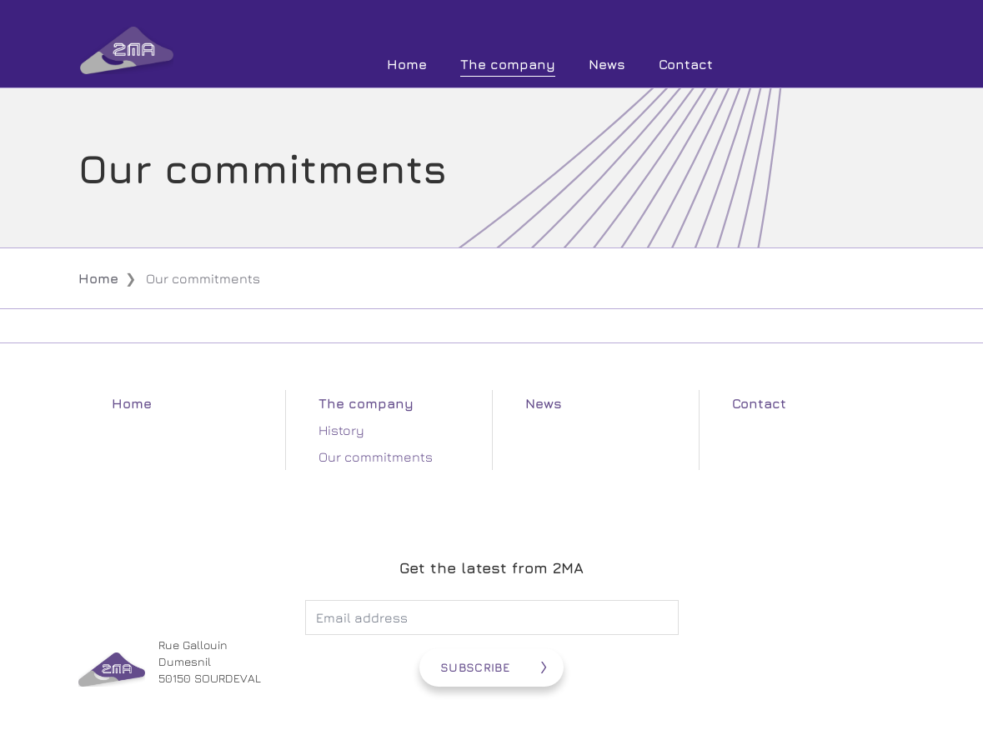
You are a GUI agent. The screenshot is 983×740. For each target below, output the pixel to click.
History (341, 430)
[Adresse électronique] (492, 617)
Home (407, 64)
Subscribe (474, 667)
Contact (686, 64)
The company (507, 64)
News (607, 64)
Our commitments (375, 456)
